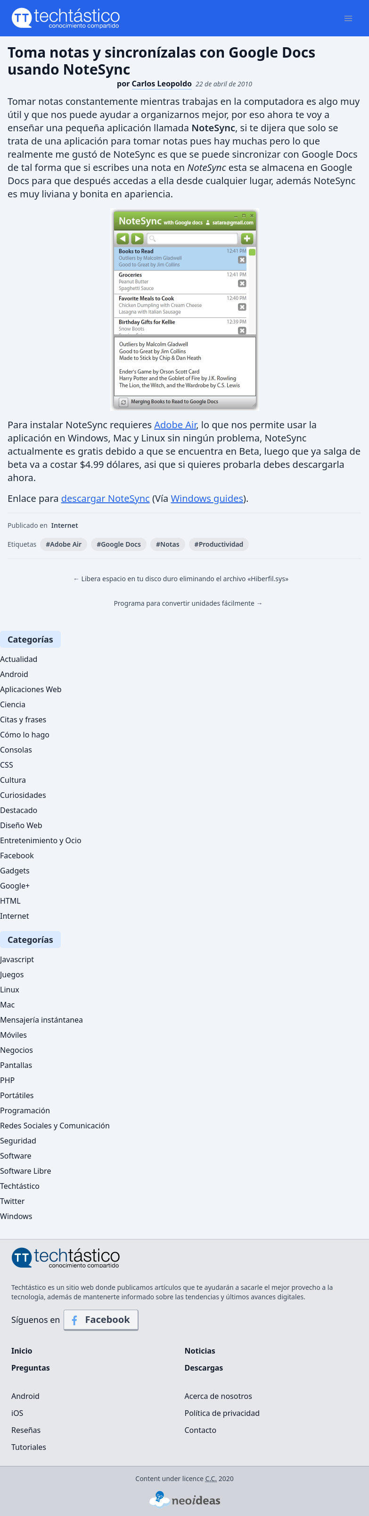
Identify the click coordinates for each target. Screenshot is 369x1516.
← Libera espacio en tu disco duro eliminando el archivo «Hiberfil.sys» (180, 578)
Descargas (204, 1368)
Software (16, 1156)
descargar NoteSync (105, 498)
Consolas (16, 750)
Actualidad (18, 659)
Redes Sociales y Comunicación (55, 1125)
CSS (6, 765)
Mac (7, 1004)
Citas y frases (23, 719)
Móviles (13, 1035)
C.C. (211, 1478)
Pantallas (16, 1065)
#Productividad (219, 544)
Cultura (13, 780)
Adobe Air (175, 424)
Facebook (17, 855)
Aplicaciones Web (31, 689)
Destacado (18, 810)
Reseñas (26, 1430)
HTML (10, 901)
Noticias (200, 1351)
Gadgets (15, 870)
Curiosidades (23, 795)
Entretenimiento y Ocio (41, 840)
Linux (9, 989)
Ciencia (12, 704)
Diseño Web (21, 825)
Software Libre (25, 1171)
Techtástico (20, 1186)
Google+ (15, 886)
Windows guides (207, 498)
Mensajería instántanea (41, 1020)
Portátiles (16, 1095)
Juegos (12, 974)
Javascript (17, 959)
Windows (16, 1216)
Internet (64, 525)
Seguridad (18, 1140)
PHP (7, 1080)
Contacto (201, 1430)
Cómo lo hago (24, 734)
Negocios (16, 1050)
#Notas (168, 544)
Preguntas (30, 1368)
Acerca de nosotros (218, 1396)
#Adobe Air (64, 544)
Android (14, 674)
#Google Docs (119, 544)
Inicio (21, 1351)
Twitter (12, 1201)
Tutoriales (28, 1447)
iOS (17, 1413)
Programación (25, 1110)
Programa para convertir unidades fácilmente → (188, 603)
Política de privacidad (222, 1413)
